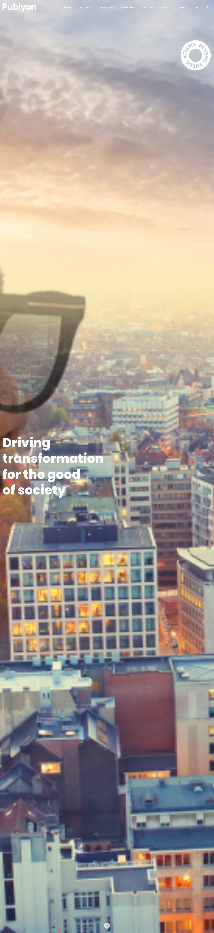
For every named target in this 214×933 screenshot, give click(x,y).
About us (128, 7)
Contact (183, 7)
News (165, 7)
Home (68, 7)
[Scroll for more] (107, 926)
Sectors (148, 7)
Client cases (105, 7)
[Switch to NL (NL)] (197, 7)
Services (84, 7)
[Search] (206, 7)
